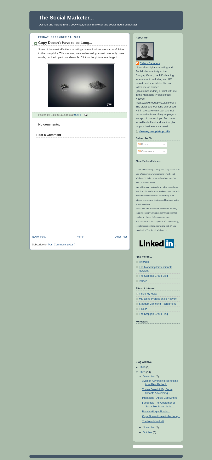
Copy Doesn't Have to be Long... (65, 43)
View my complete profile (154, 131)
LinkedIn (144, 262)
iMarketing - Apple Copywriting (159, 397)
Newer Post (39, 236)
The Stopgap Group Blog (153, 275)
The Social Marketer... (66, 17)
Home (80, 236)
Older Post (121, 236)
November (149, 427)
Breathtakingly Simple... (156, 411)
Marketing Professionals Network (158, 298)
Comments (146, 151)
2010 (143, 367)
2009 (143, 372)
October (148, 432)
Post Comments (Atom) (61, 244)
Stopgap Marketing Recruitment (157, 303)
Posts (143, 144)
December (149, 376)
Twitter (143, 281)
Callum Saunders (150, 63)
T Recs (143, 309)
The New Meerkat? (153, 421)
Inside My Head (148, 293)
